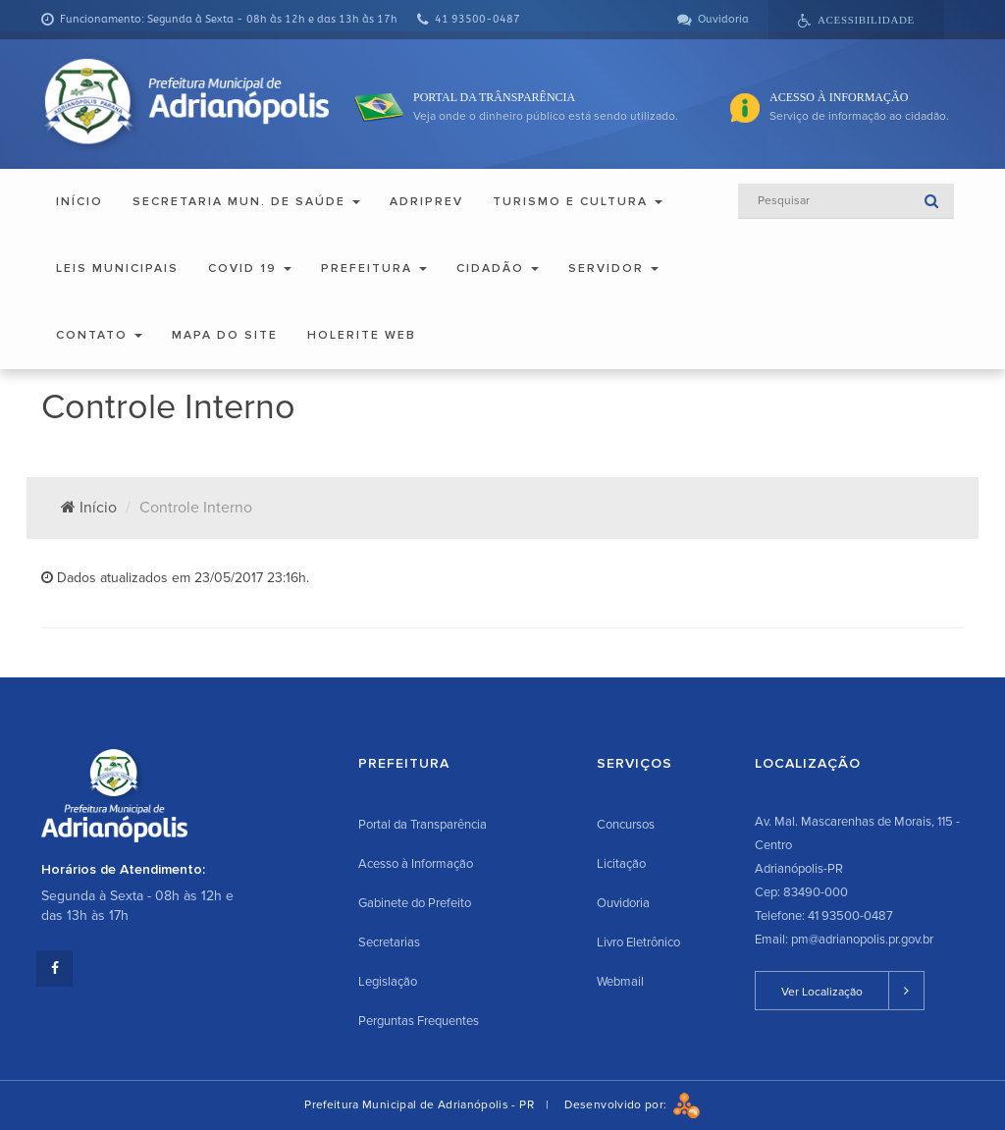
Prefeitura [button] (374, 268)
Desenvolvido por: (632, 1105)
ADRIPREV (426, 201)
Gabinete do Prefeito (414, 903)
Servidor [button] (613, 268)
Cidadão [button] (497, 268)
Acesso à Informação (415, 864)
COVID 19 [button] (249, 268)
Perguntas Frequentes (418, 1021)
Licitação (621, 864)
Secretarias (389, 942)
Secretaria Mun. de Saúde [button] (246, 201)
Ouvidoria (623, 903)
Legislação (387, 982)
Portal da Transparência (422, 825)
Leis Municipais (117, 268)
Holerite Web (361, 335)
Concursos (626, 825)
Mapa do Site (225, 335)
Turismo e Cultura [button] (577, 201)
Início (79, 201)
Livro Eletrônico (638, 942)
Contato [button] (99, 335)
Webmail (620, 982)
